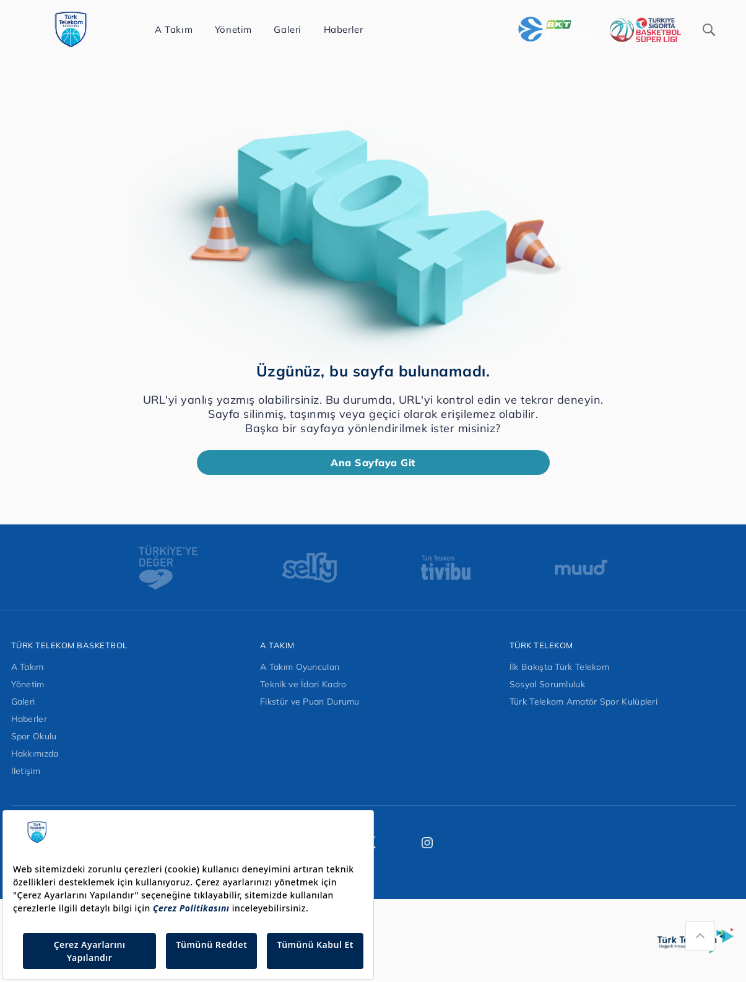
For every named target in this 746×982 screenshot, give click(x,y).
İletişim (25, 770)
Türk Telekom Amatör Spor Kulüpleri (583, 701)
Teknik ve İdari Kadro (303, 684)
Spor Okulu (34, 736)
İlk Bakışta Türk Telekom (559, 666)
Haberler (29, 718)
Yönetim (28, 684)
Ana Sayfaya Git (373, 462)
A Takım (27, 666)
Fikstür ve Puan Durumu (310, 701)
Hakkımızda (35, 753)
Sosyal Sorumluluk (547, 684)
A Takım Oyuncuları (299, 666)
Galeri (23, 701)
